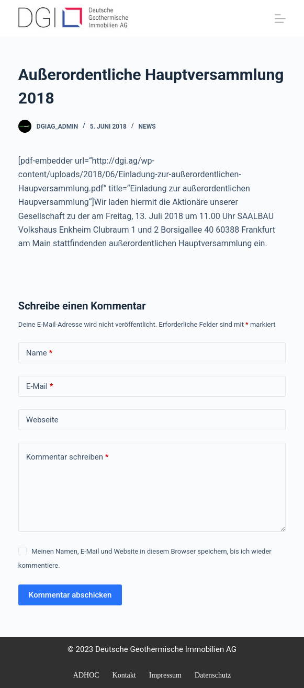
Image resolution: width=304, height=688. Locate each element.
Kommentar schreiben (67, 457)
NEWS (146, 126)
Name (39, 353)
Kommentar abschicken (70, 595)
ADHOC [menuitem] (86, 675)
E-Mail (39, 386)
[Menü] (280, 18)
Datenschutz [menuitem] (213, 675)
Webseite (42, 420)
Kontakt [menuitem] (124, 675)
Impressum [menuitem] (165, 675)
